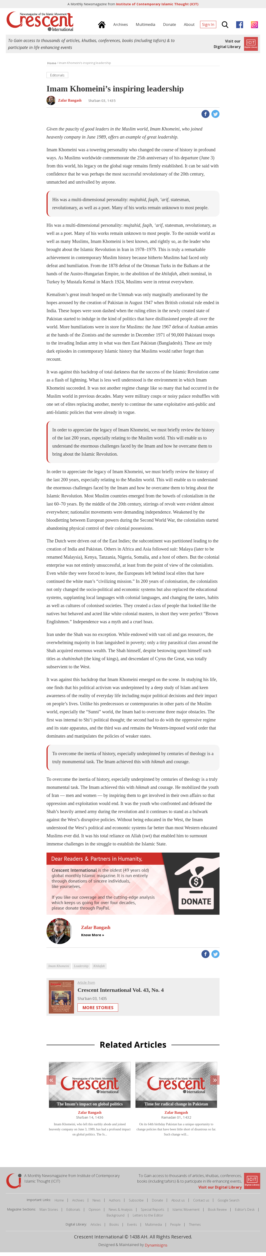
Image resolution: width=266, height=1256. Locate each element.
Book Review (217, 1213)
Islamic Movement (186, 1213)
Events (132, 1228)
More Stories (97, 1011)
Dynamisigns (156, 1248)
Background (115, 1219)
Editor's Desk (245, 1213)
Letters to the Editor (148, 1219)
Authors (115, 1204)
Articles (95, 1228)
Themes (195, 1228)
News (97, 1204)
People (175, 1228)
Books (114, 1228)
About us (178, 1204)
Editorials (73, 1213)
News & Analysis (121, 1213)
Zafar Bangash (90, 1116)
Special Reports (152, 1213)
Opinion (94, 1213)
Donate (157, 1204)
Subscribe (136, 1204)
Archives (78, 1204)
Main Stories (49, 1213)
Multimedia (153, 1228)
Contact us (201, 1204)
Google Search (228, 1204)
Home (59, 1204)
